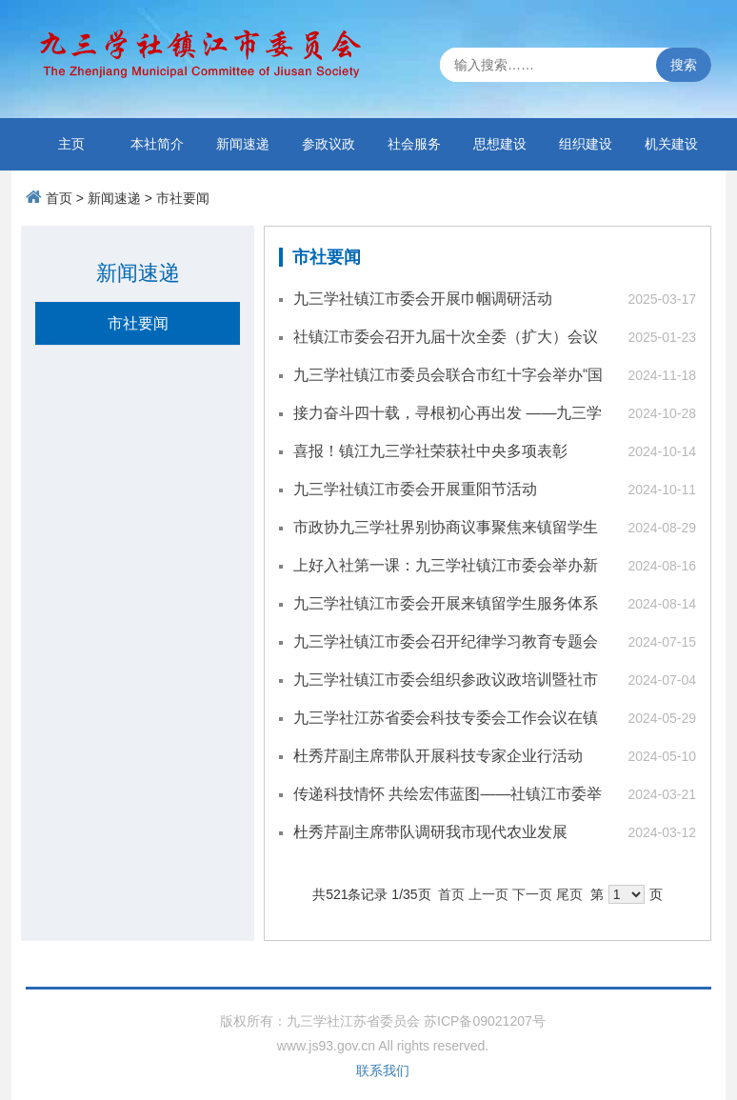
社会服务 (414, 143)
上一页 (488, 894)
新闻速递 (242, 143)
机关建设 (671, 143)
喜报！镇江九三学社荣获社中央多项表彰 (430, 451)
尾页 (569, 894)
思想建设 (500, 143)
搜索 (683, 64)
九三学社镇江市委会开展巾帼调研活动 (422, 298)
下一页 (532, 894)
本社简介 (157, 143)
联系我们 (382, 1070)
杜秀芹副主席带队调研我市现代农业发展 (430, 832)
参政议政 (328, 143)
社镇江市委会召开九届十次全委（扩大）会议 (445, 337)
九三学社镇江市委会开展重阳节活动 (415, 489)
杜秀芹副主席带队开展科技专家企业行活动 (438, 756)
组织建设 (585, 143)
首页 (59, 198)
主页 (71, 143)
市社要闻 (182, 198)
